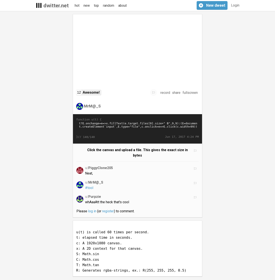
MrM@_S (92, 106)
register (108, 211)
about (122, 5)
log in (92, 211)
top (96, 5)
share (176, 93)
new (87, 5)
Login (235, 5)
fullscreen (190, 93)
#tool (89, 188)
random (108, 5)
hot (77, 5)
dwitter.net (56, 6)
